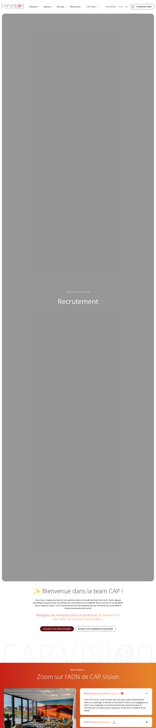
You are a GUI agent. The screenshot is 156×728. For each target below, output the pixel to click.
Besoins (47, 6)
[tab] (116, 692)
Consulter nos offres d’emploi (57, 628)
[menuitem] (35, 6)
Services (60, 6)
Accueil (68, 292)
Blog (121, 6)
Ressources (75, 6)
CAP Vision (91, 6)
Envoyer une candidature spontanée (95, 628)
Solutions (33, 6)
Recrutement (111, 6)
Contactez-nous (141, 7)
